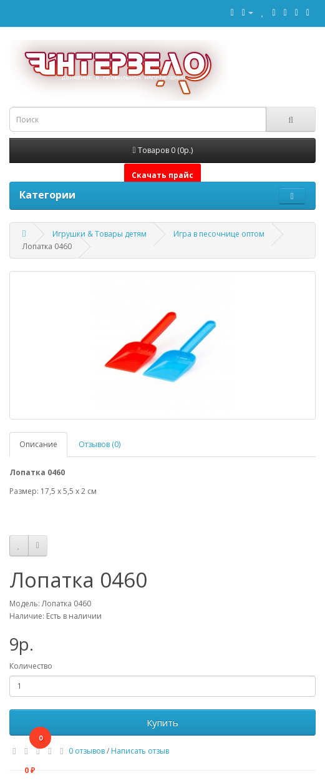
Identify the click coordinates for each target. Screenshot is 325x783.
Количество (30, 666)
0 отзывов (87, 751)
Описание (38, 444)
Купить (162, 722)
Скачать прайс (162, 175)
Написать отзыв (140, 751)
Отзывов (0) (99, 444)
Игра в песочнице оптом (218, 234)
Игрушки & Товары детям (99, 234)
